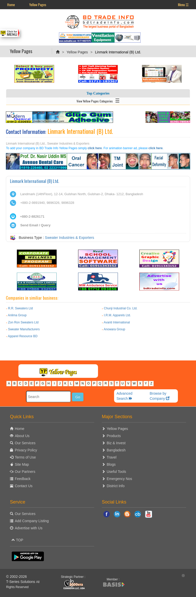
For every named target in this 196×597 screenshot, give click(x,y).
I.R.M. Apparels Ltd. (117, 315)
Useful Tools (116, 472)
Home (11, 4)
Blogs (111, 464)
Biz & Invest (116, 443)
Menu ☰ (183, 4)
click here (95, 148)
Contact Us (23, 486)
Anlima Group (17, 315)
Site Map (22, 464)
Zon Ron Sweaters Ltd (23, 322)
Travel (111, 457)
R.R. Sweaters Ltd (20, 308)
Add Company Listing (32, 521)
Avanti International (117, 322)
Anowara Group (114, 329)
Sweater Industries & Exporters (69, 238)
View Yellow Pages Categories (98, 100)
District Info (116, 486)
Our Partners (25, 472)
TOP (17, 540)
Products (114, 436)
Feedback (22, 479)
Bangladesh (116, 450)
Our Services (25, 443)
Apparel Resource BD (23, 336)
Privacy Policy (26, 450)
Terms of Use (25, 457)
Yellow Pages (37, 4)
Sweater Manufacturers (24, 329)
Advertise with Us (28, 528)
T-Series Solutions (21, 582)
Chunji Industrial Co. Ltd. (120, 308)
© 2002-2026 (16, 577)
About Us (22, 436)
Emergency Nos (119, 479)
